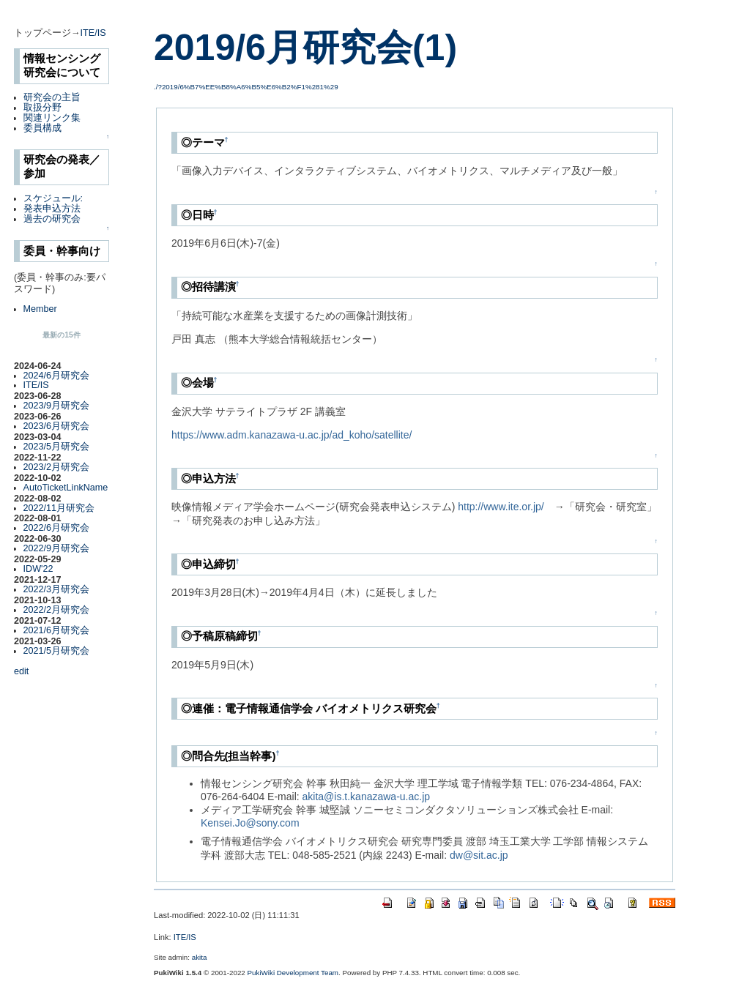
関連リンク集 (52, 118)
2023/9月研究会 (56, 405)
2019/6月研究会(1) (305, 47)
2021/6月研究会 (56, 630)
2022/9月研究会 (56, 548)
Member (40, 309)
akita (199, 957)
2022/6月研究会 (56, 528)
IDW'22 (38, 569)
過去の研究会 (52, 219)
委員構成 (42, 128)
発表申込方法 (52, 209)
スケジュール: (53, 198)
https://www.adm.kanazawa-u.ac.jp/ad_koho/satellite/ (291, 435)
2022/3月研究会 (56, 589)
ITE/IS (93, 33)
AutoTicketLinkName (65, 487)
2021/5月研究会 (56, 651)
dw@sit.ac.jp (479, 855)
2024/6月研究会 (56, 375)
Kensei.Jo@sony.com (250, 823)
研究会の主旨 (52, 97)
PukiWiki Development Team (293, 973)
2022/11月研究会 (59, 508)
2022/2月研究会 (56, 610)
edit (21, 671)
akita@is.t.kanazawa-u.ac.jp (366, 796)
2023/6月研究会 (56, 426)
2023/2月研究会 (56, 467)
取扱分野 (42, 107)
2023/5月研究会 (56, 446)
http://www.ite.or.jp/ (501, 506)
